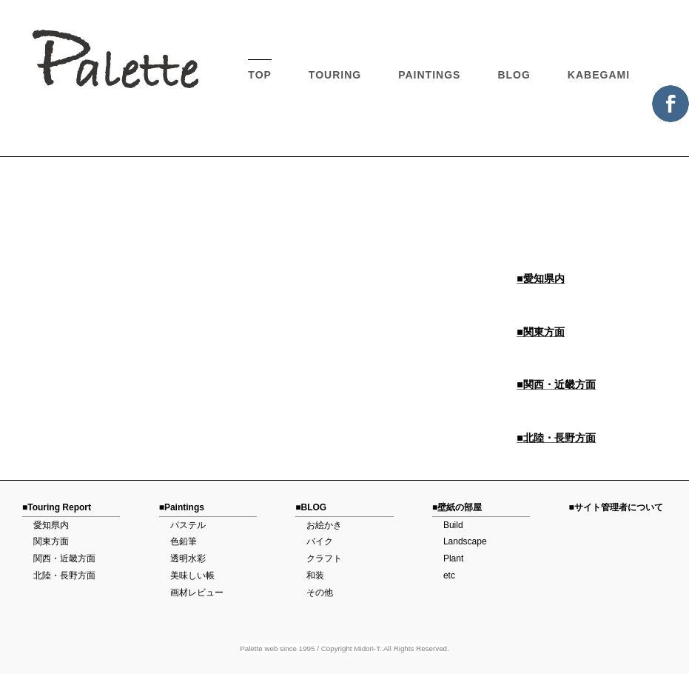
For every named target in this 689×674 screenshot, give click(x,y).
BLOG (513, 75)
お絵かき (324, 525)
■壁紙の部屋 (457, 507)
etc (449, 575)
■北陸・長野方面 (556, 438)
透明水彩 (188, 558)
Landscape (465, 541)
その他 (319, 592)
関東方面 (51, 541)
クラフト (324, 558)
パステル (188, 525)
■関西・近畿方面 (556, 384)
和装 (315, 575)
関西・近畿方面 (64, 558)
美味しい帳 (192, 575)
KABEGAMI (599, 75)
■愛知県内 (541, 278)
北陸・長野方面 (64, 575)
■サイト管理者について (616, 507)
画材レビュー (196, 592)
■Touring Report (56, 507)
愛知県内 (51, 525)
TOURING (335, 75)
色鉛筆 (183, 541)
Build (453, 525)
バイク (319, 541)
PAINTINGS (429, 75)
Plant (453, 558)
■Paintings (181, 507)
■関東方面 (541, 332)
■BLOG (310, 507)
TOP (260, 75)
